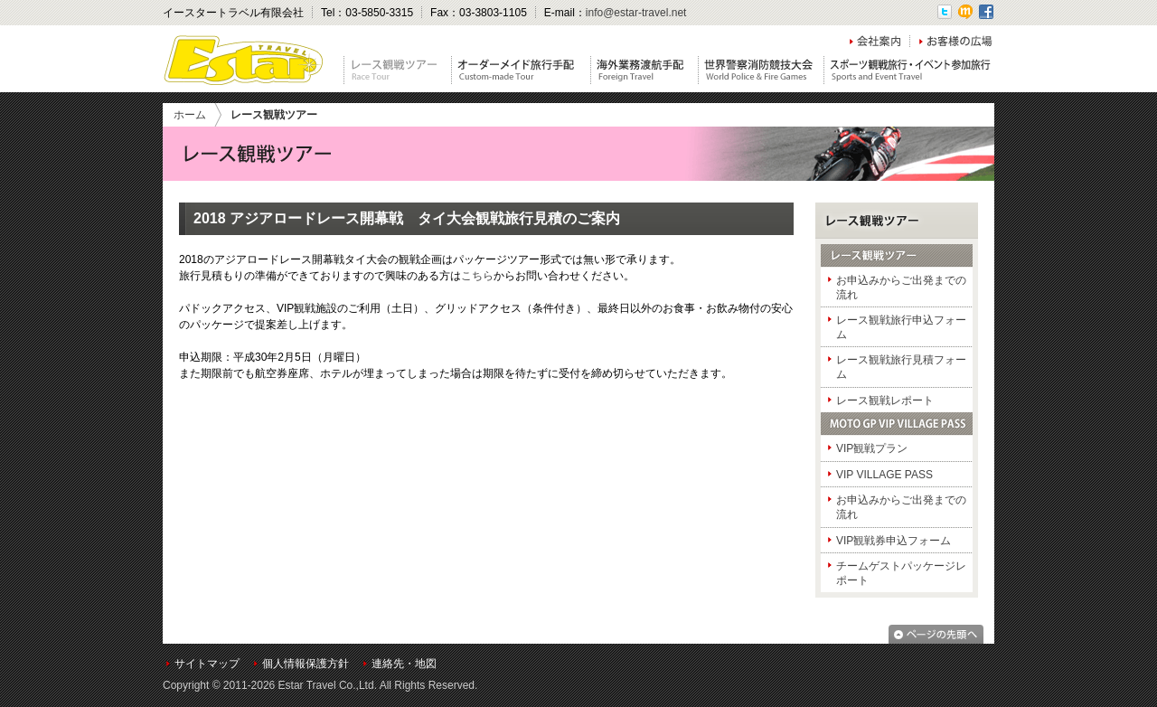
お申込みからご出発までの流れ (901, 287)
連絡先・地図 (404, 663)
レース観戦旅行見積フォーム (901, 367)
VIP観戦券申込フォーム (893, 540)
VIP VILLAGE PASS (884, 474)
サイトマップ (207, 663)
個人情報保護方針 (305, 663)
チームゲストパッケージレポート (901, 573)
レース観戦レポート (885, 400)
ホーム (190, 114)
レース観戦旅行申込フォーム (901, 327)
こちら (477, 275)
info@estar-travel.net (636, 12)
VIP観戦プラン (872, 448)
